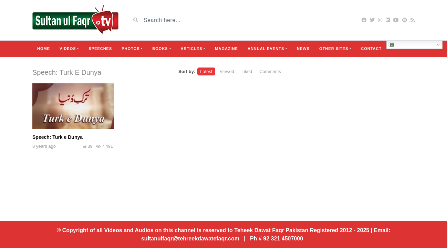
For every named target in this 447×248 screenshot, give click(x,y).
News (303, 48)
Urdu (396, 45)
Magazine (226, 48)
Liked (246, 71)
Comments (270, 71)
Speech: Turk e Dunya (57, 137)
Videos (68, 48)
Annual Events (266, 48)
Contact (371, 48)
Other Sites (333, 48)
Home (43, 48)
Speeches (100, 48)
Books (160, 48)
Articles (191, 48)
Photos (130, 48)
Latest (206, 71)
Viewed (227, 71)
